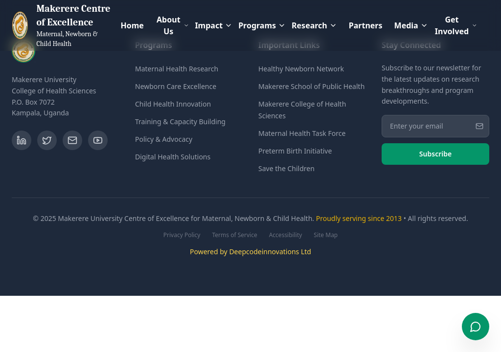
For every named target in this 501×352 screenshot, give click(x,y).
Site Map (326, 235)
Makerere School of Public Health (311, 86)
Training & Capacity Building (180, 121)
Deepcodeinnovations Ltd (270, 251)
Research (314, 25)
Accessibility (285, 235)
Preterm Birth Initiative (295, 150)
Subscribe (435, 153)
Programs (262, 25)
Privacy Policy (182, 235)
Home (131, 25)
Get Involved (456, 25)
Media (411, 25)
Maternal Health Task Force (301, 133)
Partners (366, 25)
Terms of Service (234, 235)
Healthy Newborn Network (301, 68)
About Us (173, 25)
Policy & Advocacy (163, 139)
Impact (213, 25)
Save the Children (286, 168)
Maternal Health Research (176, 68)
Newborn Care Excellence (175, 86)
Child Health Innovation (173, 104)
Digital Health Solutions (172, 156)
